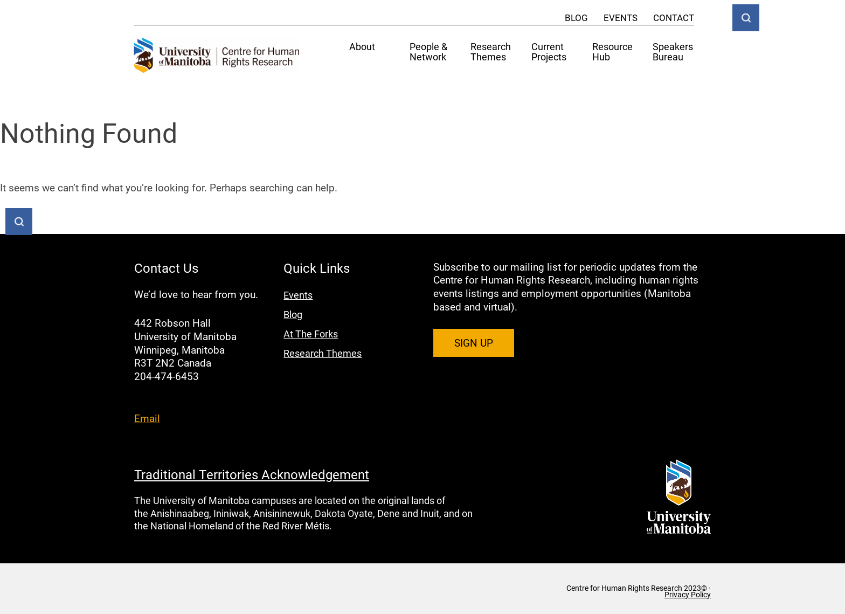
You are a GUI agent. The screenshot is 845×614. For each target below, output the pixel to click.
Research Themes (490, 52)
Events (621, 17)
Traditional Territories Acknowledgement (251, 474)
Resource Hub (612, 52)
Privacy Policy (687, 594)
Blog (576, 17)
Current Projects (548, 52)
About (362, 47)
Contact (673, 17)
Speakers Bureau (673, 52)
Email (147, 418)
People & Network (428, 52)
